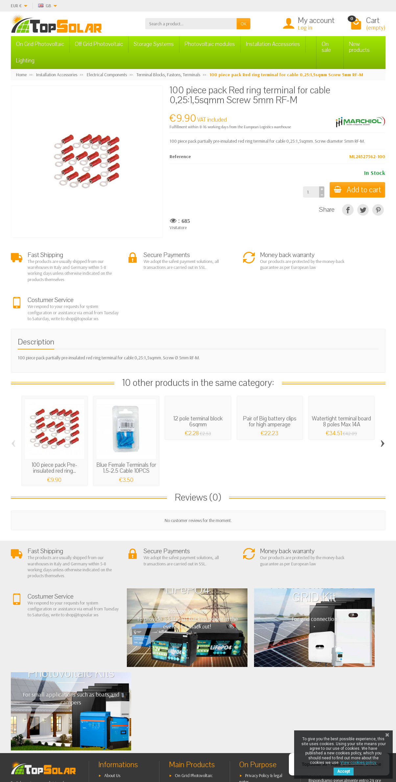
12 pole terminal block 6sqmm (197, 389)
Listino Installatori (120, 701)
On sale (326, 47)
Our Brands (256, 707)
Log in (305, 27)
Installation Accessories (273, 44)
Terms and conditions (123, 676)
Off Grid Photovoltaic (99, 44)
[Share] (348, 210)
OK (243, 24)
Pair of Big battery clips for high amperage (269, 389)
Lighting (25, 60)
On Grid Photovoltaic (40, 44)
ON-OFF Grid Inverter (194, 693)
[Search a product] (191, 23)
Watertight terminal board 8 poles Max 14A (341, 389)
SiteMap (252, 698)
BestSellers (254, 682)
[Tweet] (363, 210)
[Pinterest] (378, 210)
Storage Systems (154, 44)
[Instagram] (124, 750)
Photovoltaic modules (210, 44)
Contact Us (255, 690)
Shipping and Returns (123, 684)
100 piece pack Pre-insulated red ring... (54, 436)
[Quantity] (309, 192)
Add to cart (356, 190)
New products (359, 47)
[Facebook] (78, 750)
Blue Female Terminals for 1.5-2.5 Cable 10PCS (126, 436)
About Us (112, 668)
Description (36, 310)
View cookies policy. (358, 762)
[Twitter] (94, 750)
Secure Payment (118, 693)
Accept (343, 771)
